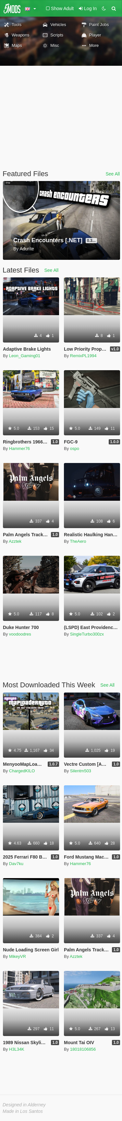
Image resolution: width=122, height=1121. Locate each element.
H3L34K (16, 1049)
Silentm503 (80, 770)
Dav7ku (16, 863)
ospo (74, 448)
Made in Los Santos (23, 1111)
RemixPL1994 (83, 355)
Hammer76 (19, 448)
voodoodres (20, 634)
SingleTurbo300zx (87, 634)
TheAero (78, 541)
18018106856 (83, 1049)
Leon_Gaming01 (24, 355)
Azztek (15, 541)
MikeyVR (17, 956)
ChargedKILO (22, 770)
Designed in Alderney (24, 1104)
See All (112, 173)
